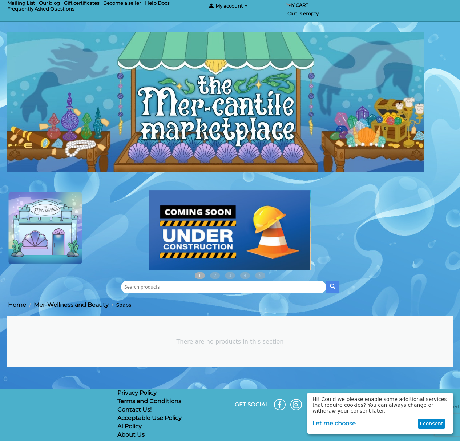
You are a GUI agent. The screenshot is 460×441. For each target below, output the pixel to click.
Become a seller (122, 3)
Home (17, 304)
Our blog (49, 3)
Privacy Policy (137, 392)
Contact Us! (134, 409)
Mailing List (21, 3)
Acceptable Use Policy (149, 417)
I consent (431, 423)
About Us (131, 434)
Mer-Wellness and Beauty (71, 304)
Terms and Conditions (149, 401)
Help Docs (157, 3)
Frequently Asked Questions (40, 9)
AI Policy (129, 426)
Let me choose (334, 423)
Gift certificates (81, 3)
